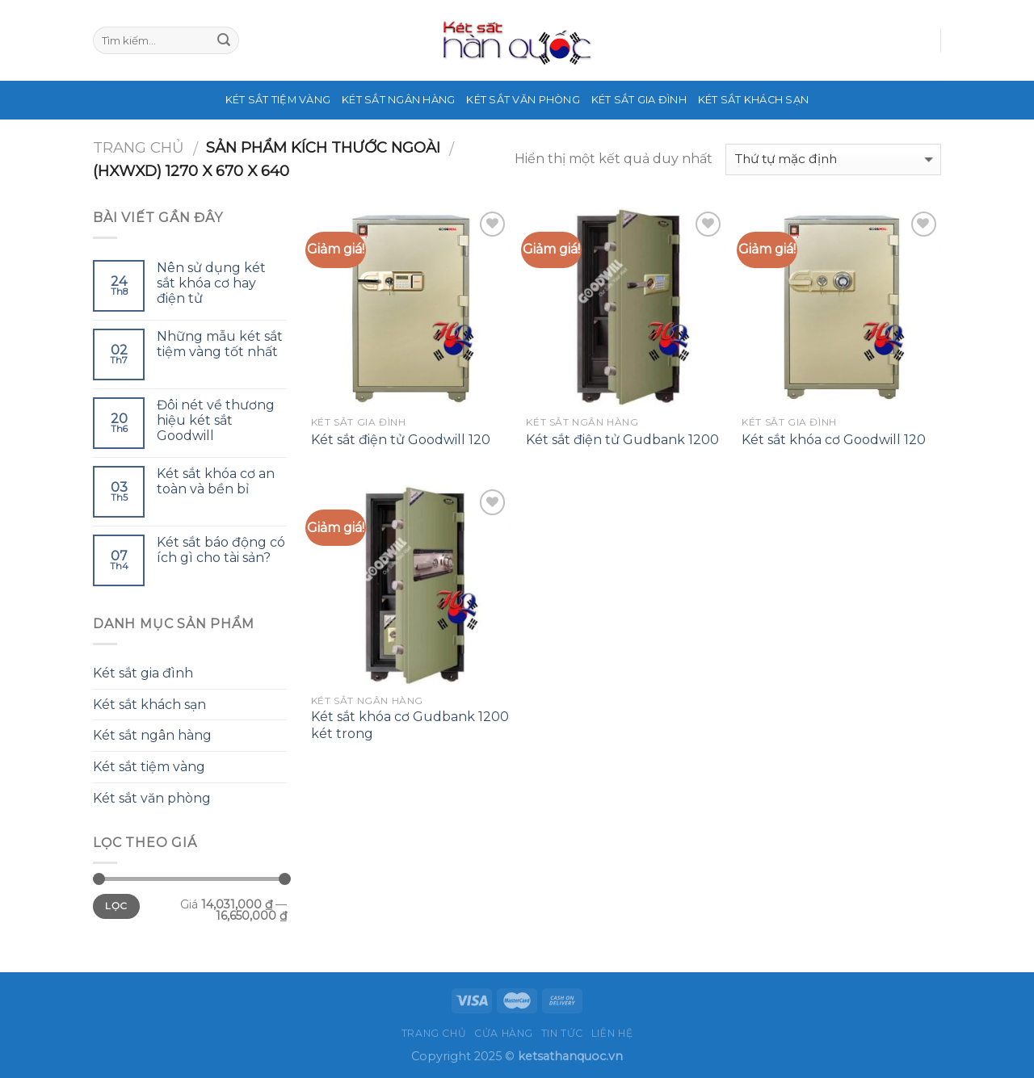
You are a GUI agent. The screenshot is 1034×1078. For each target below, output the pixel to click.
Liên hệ (612, 1033)
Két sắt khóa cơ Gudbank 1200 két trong (410, 725)
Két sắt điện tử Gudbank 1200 (622, 439)
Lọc (116, 906)
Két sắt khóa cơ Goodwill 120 (834, 439)
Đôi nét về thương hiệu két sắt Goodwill (216, 420)
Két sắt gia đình (639, 100)
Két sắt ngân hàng (398, 100)
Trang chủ (138, 147)
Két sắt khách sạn (753, 100)
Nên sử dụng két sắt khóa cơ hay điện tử (211, 283)
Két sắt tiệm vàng (277, 100)
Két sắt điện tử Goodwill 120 (400, 439)
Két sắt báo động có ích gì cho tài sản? (221, 550)
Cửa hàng (503, 1033)
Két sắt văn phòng (522, 100)
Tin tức (562, 1033)
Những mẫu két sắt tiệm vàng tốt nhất (220, 344)
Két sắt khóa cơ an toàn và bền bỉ (216, 481)
